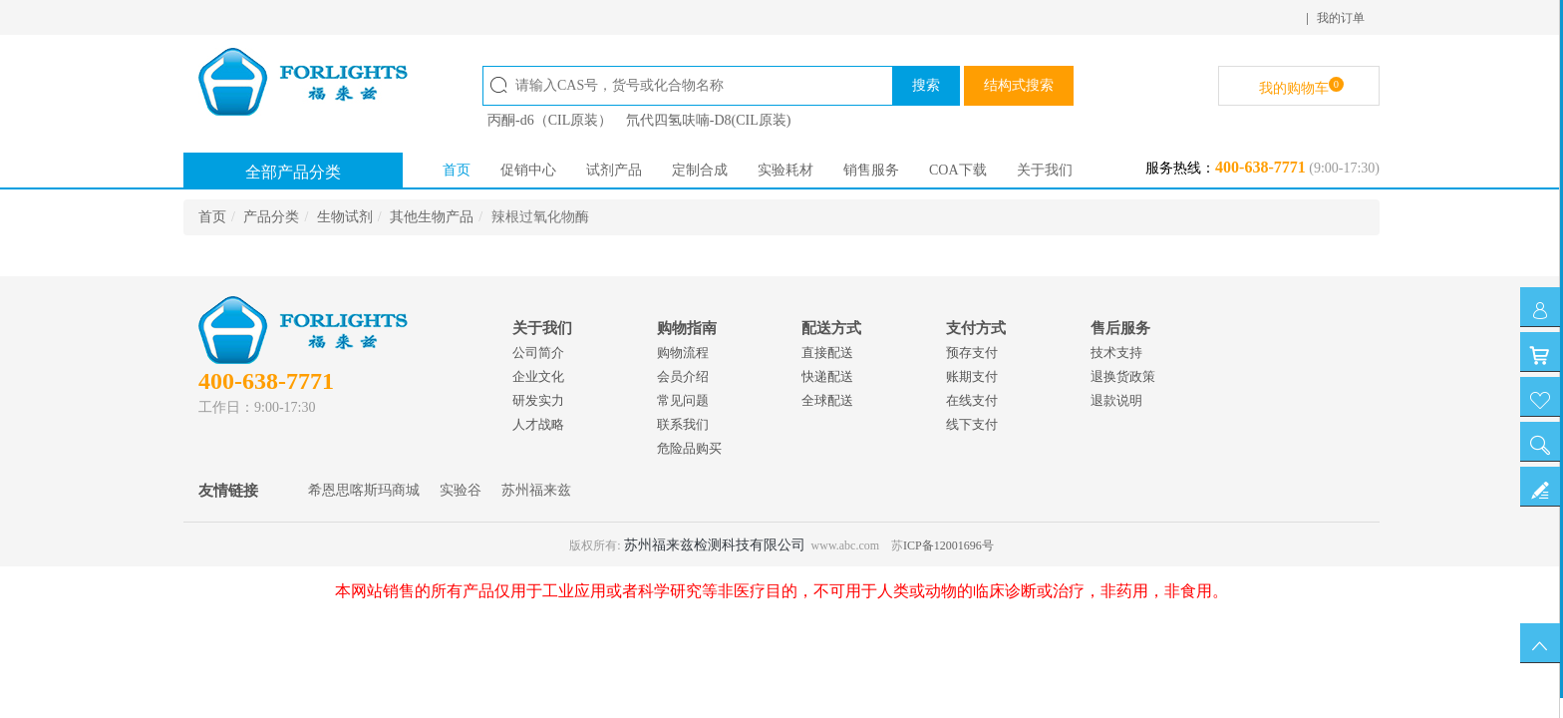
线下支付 (972, 424)
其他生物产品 (431, 216)
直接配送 (827, 352)
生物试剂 (345, 216)
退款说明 (1116, 400)
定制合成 (700, 170)
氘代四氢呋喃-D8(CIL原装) (708, 120)
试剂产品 (614, 170)
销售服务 (871, 170)
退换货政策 (1123, 376)
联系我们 (683, 424)
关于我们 (1045, 170)
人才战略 (538, 424)
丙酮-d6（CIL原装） (549, 120)
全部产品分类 (293, 172)
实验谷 (460, 490)
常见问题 (683, 400)
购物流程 (683, 352)
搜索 (926, 85)
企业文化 (538, 376)
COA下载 (958, 170)
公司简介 (538, 352)
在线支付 (972, 400)
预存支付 (972, 352)
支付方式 (976, 328)
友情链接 (228, 491)
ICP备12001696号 (948, 545)
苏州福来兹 (536, 490)
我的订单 (1341, 18)
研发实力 (538, 400)
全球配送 (827, 400)
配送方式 (831, 328)
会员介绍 (683, 376)
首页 (456, 170)
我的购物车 (1301, 86)
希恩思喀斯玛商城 (364, 490)
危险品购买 (689, 448)
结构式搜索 (1019, 85)
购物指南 (687, 328)
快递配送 (827, 376)
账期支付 (972, 376)
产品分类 (271, 216)
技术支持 (1116, 352)
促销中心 (528, 170)
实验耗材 (785, 170)
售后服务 (1120, 328)
